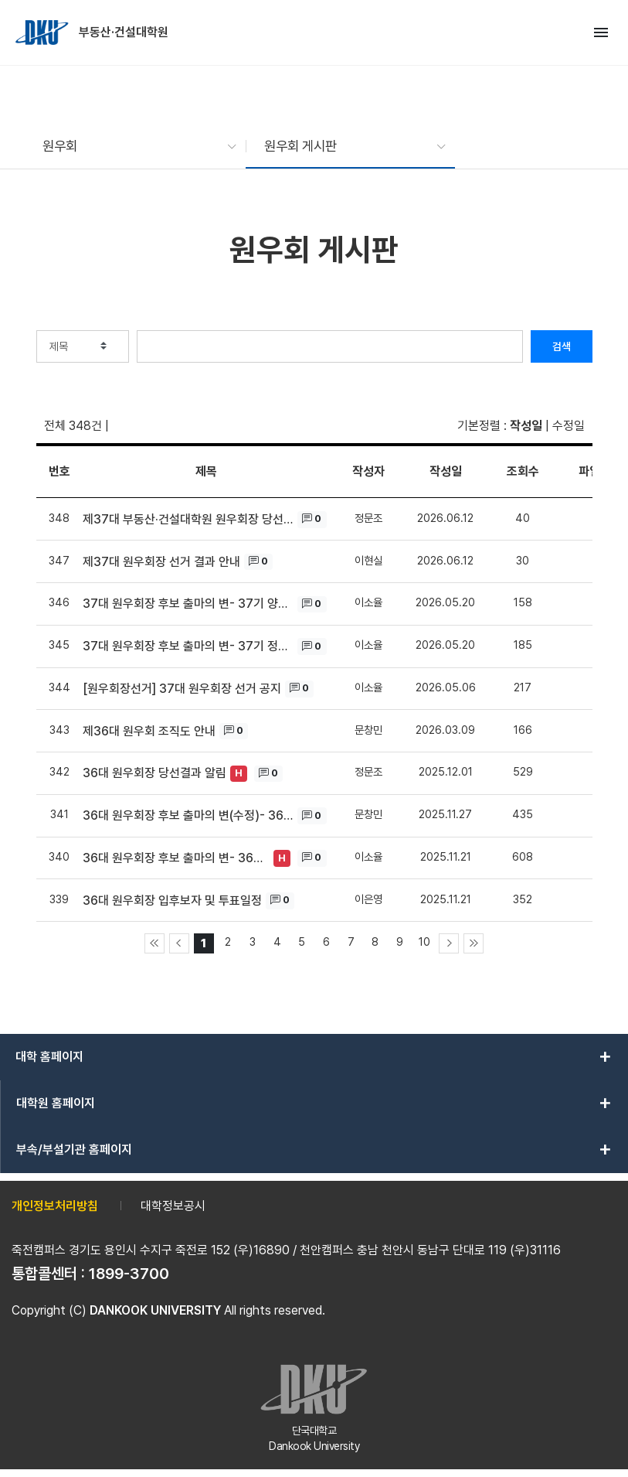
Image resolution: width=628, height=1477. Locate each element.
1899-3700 (129, 1273)
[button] (131, 146)
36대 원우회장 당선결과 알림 (154, 773)
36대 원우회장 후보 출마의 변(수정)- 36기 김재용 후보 (188, 815)
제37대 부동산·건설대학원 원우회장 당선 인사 (188, 519)
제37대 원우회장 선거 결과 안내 (161, 561)
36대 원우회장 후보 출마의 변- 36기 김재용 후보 (176, 858)
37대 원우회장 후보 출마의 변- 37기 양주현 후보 (188, 603)
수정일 (568, 425)
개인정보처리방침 (55, 1206)
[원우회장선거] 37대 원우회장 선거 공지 (182, 688)
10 (424, 941)
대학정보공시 (173, 1206)
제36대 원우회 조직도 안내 (149, 731)
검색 (561, 346)
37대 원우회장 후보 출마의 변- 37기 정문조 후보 (188, 646)
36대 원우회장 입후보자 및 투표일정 (172, 900)
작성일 (526, 425)
